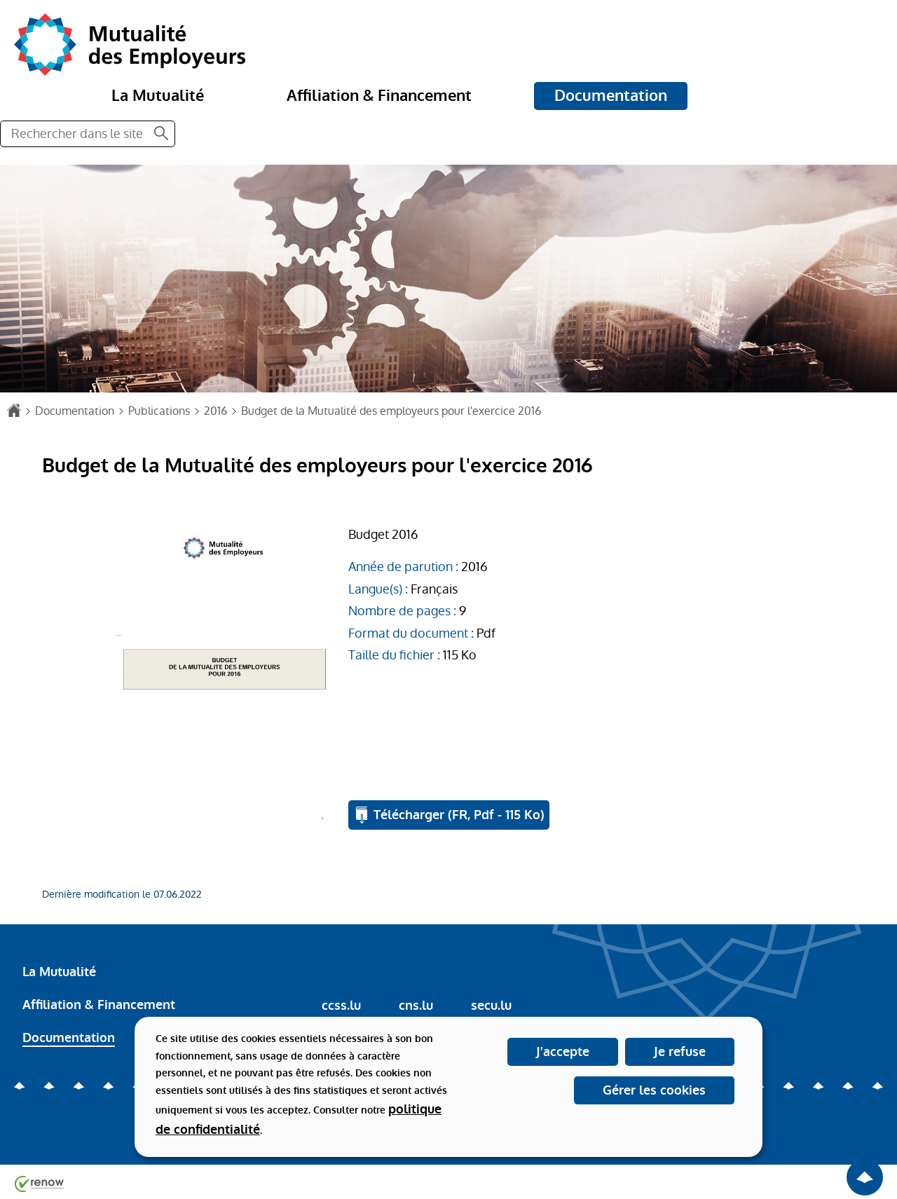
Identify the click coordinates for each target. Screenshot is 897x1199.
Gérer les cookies (654, 1090)
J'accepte (562, 1051)
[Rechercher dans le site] (161, 134)
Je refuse (680, 1051)
